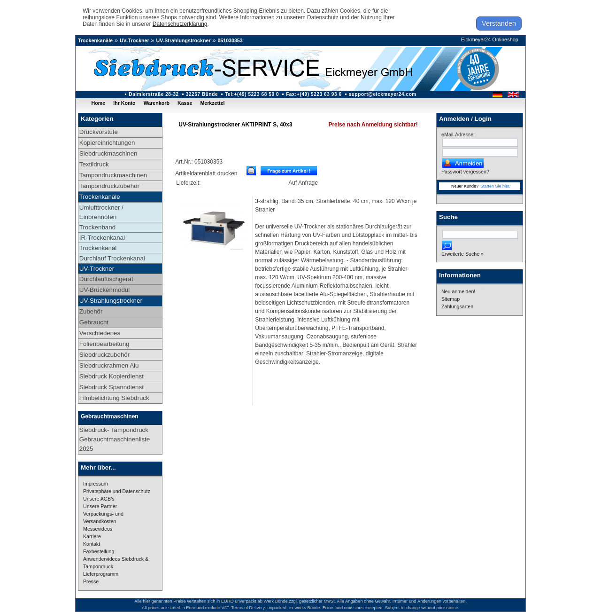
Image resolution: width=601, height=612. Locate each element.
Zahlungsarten (457, 306)
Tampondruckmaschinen (113, 175)
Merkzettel (212, 103)
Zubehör (91, 311)
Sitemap (450, 299)
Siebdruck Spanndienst (111, 387)
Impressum (95, 483)
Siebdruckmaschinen (108, 153)
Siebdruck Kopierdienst (111, 376)
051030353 (229, 40)
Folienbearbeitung (104, 343)
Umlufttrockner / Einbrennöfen (101, 212)
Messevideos (97, 529)
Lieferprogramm (100, 574)
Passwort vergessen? (465, 171)
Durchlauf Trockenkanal (112, 258)
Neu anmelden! (458, 291)
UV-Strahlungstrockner (183, 40)
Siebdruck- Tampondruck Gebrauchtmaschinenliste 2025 (114, 439)
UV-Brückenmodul (104, 289)
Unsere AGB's (99, 499)
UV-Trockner (134, 40)
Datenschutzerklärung (180, 24)
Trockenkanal (98, 247)
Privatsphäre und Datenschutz (116, 491)
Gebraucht (93, 322)
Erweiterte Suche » (462, 254)
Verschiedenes (99, 333)
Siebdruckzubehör (104, 354)
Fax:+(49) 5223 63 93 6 (314, 94)
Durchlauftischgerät (106, 278)
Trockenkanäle (95, 40)
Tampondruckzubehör (109, 185)
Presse (91, 581)
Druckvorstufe (98, 131)
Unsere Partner (100, 506)
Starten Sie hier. (495, 186)
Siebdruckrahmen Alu (109, 365)
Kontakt (91, 544)
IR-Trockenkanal (102, 237)
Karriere (92, 536)
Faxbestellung (98, 551)
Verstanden (499, 23)
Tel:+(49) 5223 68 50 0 (252, 94)
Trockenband (97, 227)
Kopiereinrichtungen (107, 142)
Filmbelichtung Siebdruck (114, 397)
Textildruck (94, 164)
